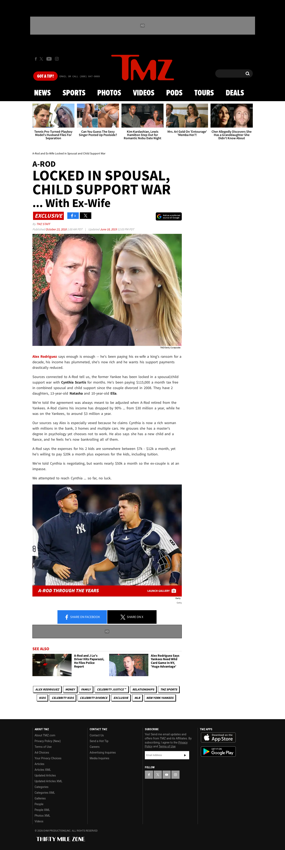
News (42, 93)
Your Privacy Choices (48, 758)
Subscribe (185, 755)
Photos (109, 93)
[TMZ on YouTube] (167, 775)
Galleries (40, 798)
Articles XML (43, 769)
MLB (137, 698)
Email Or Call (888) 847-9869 (80, 76)
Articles (40, 764)
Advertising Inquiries (103, 752)
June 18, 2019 (108, 229)
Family (86, 689)
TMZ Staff (43, 224)
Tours (204, 93)
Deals (235, 93)
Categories (41, 787)
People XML (42, 810)
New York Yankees (159, 698)
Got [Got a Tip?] (45, 76)
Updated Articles (45, 775)
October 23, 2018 (56, 229)
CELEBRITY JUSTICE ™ (111, 689)
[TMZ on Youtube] (49, 59)
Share (82, 617)
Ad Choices (42, 752)
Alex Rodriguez (47, 689)
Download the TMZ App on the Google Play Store (218, 751)
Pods (174, 93)
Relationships (143, 689)
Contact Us (97, 735)
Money (70, 689)
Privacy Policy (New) (48, 741)
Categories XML (45, 792)
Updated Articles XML (48, 781)
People (39, 804)
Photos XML (42, 815)
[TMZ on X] (42, 59)
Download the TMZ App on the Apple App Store (218, 737)
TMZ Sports (168, 689)
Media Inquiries (99, 758)
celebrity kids (63, 698)
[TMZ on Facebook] (35, 59)
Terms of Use (43, 746)
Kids (42, 698)
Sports (74, 93)
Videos (143, 93)
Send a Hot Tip (99, 741)
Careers (95, 746)
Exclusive (120, 698)
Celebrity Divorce (93, 698)
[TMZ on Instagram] (56, 58)
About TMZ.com (45, 735)
